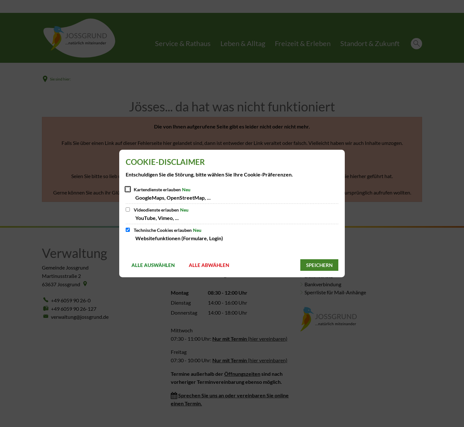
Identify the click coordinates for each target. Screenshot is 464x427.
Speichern (319, 265)
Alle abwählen (209, 265)
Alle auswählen (153, 265)
